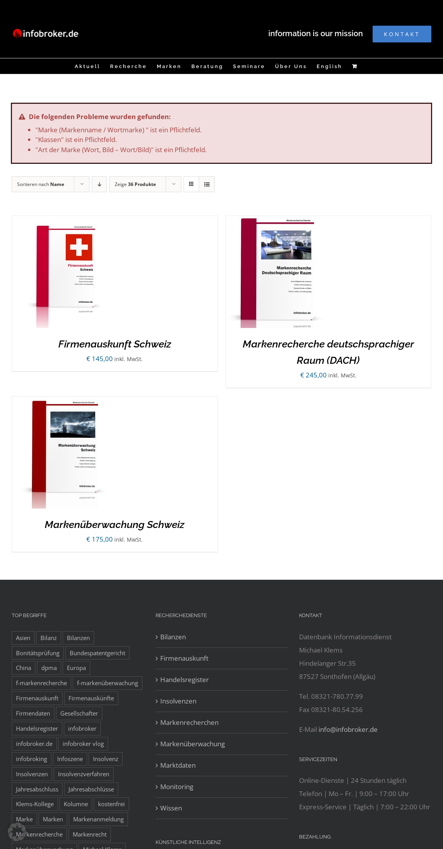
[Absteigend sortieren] (99, 184)
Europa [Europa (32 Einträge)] (76, 668)
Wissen (171, 807)
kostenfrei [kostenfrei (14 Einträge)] (111, 804)
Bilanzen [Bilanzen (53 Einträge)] (78, 638)
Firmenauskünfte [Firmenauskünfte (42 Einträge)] (91, 698)
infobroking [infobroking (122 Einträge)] (31, 759)
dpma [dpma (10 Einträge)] (49, 668)
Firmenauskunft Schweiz (114, 344)
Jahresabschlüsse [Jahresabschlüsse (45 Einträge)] (91, 789)
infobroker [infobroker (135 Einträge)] (82, 728)
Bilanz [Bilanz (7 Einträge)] (48, 638)
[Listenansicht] (206, 184)
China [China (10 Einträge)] (23, 668)
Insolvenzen (178, 700)
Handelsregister (184, 679)
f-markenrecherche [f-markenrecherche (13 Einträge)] (41, 683)
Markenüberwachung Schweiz (114, 524)
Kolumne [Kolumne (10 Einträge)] (76, 804)
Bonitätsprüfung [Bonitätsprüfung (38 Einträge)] (38, 653)
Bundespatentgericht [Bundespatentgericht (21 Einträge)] (97, 653)
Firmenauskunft (184, 658)
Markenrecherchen (189, 722)
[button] (17, 832)
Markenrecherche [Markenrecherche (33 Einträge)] (39, 834)
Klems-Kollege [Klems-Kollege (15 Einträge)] (35, 804)
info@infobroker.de (348, 729)
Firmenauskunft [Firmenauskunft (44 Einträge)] (37, 698)
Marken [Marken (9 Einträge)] (53, 819)
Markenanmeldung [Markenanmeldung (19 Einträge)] (98, 819)
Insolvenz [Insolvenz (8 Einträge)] (105, 759)
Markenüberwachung (192, 743)
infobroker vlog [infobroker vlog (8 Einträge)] (83, 743)
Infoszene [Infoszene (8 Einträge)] (70, 759)
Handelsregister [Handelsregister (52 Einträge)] (37, 728)
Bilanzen (173, 636)
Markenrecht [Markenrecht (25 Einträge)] (90, 834)
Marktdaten (178, 765)
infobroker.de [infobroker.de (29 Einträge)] (34, 743)
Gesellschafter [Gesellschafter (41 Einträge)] (79, 713)
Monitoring (176, 786)
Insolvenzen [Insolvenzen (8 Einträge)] (32, 774)
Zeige (135, 184)
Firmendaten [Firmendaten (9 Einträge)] (33, 713)
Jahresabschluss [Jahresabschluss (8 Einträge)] (37, 789)
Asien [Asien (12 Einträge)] (23, 638)
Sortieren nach (40, 184)
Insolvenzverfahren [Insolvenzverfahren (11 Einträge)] (83, 774)
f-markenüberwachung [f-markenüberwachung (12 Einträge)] (107, 683)
